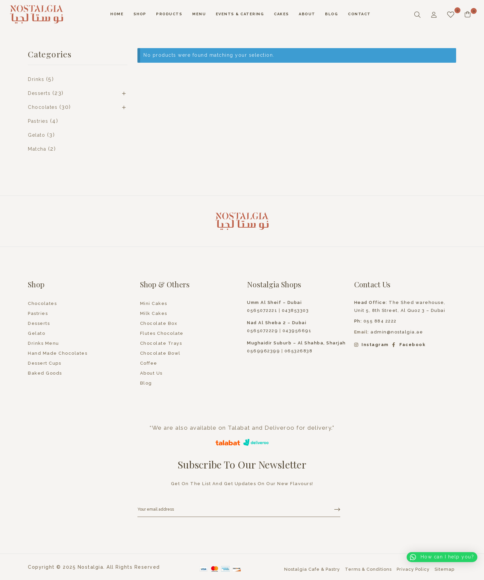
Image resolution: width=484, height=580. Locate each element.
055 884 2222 (375, 321)
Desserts (39, 93)
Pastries (38, 121)
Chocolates (42, 107)
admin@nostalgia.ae (396, 331)
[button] (442, 557)
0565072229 (262, 330)
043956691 (297, 330)
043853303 (295, 310)
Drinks (36, 79)
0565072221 (262, 310)
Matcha (37, 149)
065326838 (298, 350)
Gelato (36, 135)
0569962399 (263, 350)
